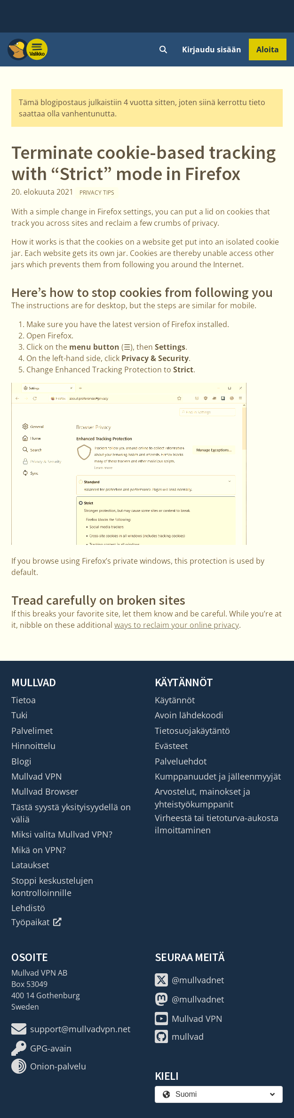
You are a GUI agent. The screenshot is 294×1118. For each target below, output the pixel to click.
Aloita (267, 49)
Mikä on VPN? (38, 849)
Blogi (21, 761)
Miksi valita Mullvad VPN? (61, 834)
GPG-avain (41, 1048)
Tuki (19, 715)
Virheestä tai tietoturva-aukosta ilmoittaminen (216, 824)
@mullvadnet (189, 979)
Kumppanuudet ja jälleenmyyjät (218, 776)
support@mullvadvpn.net (70, 1028)
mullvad (179, 1036)
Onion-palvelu (48, 1066)
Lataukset (30, 865)
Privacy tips (96, 193)
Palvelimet (32, 730)
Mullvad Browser (44, 791)
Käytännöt (175, 700)
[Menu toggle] (37, 49)
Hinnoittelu (33, 745)
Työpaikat (36, 922)
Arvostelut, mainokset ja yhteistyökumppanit (202, 797)
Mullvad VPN (36, 776)
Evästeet (171, 745)
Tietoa (23, 700)
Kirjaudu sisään (211, 49)
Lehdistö (28, 907)
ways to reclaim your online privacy (176, 625)
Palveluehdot (181, 761)
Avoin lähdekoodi (189, 715)
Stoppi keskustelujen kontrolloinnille (52, 886)
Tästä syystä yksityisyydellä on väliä (71, 813)
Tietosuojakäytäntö (192, 730)
